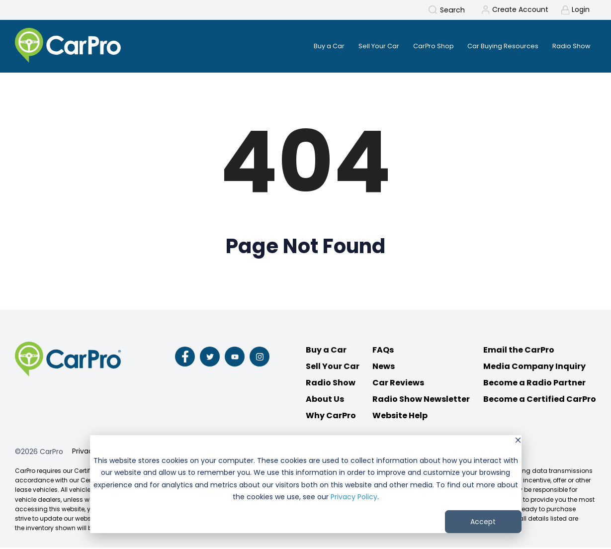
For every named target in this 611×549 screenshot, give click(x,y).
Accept (483, 522)
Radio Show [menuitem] (570, 46)
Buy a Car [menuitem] (312, 46)
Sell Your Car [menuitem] (365, 46)
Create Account (520, 10)
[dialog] (306, 484)
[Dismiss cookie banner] (518, 441)
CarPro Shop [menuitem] (423, 46)
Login (581, 10)
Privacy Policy (354, 497)
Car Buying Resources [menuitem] (497, 46)
